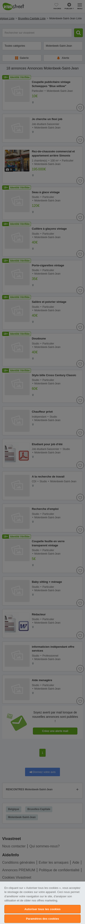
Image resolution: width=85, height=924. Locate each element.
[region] (42, 902)
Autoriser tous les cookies (42, 909)
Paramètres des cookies (42, 918)
